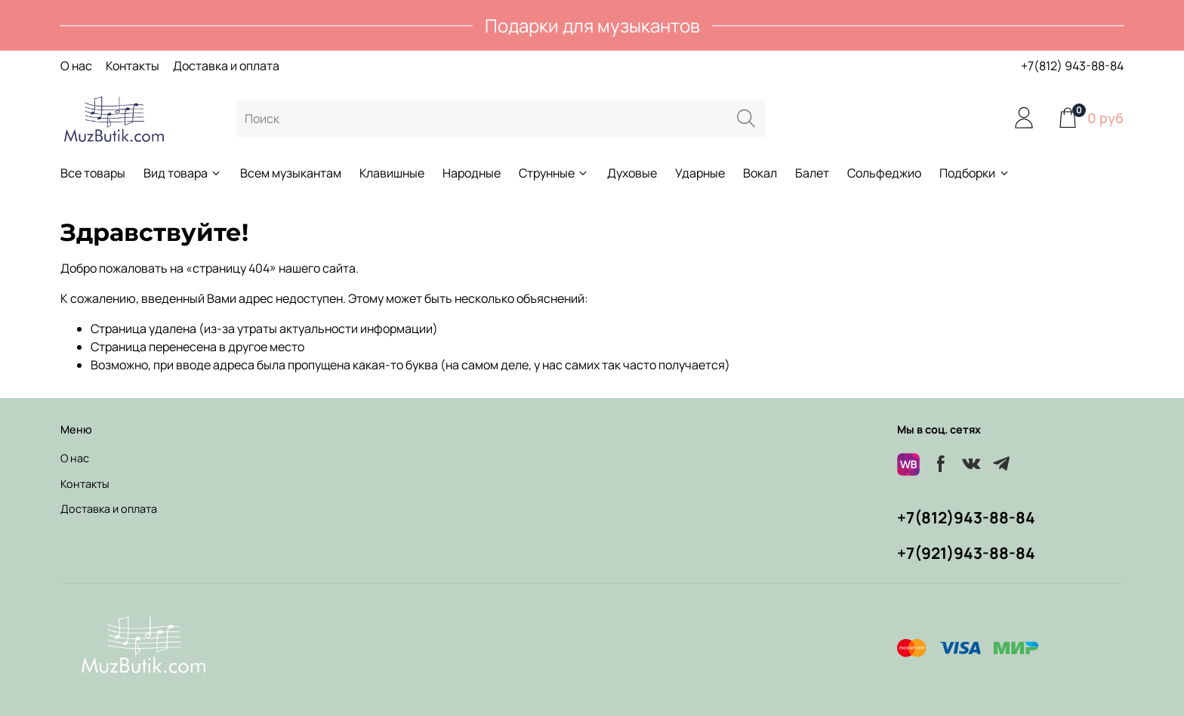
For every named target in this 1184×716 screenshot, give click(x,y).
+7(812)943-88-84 (966, 517)
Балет (812, 173)
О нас (76, 65)
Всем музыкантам (290, 173)
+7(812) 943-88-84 (1072, 65)
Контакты (132, 65)
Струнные (554, 173)
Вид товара (182, 173)
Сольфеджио (884, 173)
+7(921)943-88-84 (966, 552)
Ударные (700, 173)
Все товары (92, 173)
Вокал (760, 173)
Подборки (974, 173)
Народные (471, 173)
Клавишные (391, 173)
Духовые (632, 173)
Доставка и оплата (226, 65)
